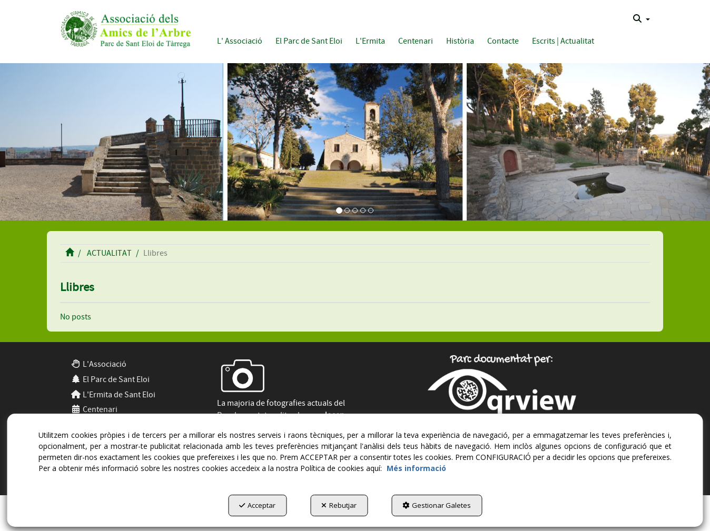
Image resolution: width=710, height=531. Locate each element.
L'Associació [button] (98, 364)
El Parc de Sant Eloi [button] (110, 379)
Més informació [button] (416, 468)
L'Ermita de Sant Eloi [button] (113, 394)
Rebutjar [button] (339, 505)
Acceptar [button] (257, 505)
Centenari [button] (94, 409)
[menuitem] (641, 19)
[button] (124, 28)
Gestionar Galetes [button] (436, 505)
